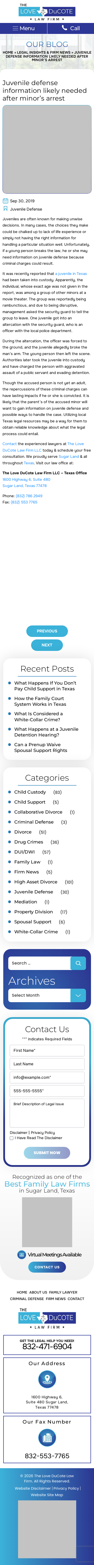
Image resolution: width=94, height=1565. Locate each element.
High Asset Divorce (35, 882)
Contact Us (47, 1267)
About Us (38, 1292)
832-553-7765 (47, 1456)
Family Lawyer (63, 1292)
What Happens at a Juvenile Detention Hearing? (46, 732)
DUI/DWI (24, 852)
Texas (29, 463)
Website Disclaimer (33, 1488)
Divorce (23, 832)
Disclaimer (19, 1132)
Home (8, 52)
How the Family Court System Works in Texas (40, 701)
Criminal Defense (34, 822)
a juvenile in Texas (71, 273)
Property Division (33, 912)
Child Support (29, 802)
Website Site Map (47, 1495)
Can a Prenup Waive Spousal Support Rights (40, 747)
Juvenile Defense (26, 209)
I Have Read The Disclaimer (38, 1138)
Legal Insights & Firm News (43, 52)
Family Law (27, 862)
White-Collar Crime (36, 932)
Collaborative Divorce (38, 812)
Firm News (26, 872)
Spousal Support (32, 922)
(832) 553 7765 (24, 502)
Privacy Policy (43, 1132)
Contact (10, 443)
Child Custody (30, 792)
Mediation (25, 902)
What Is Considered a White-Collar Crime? (38, 716)
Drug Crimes (28, 842)
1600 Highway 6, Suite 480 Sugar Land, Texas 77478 (47, 1402)
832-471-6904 (47, 1346)
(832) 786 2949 (29, 495)
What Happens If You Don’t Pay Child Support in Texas (45, 686)
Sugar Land (69, 456)
